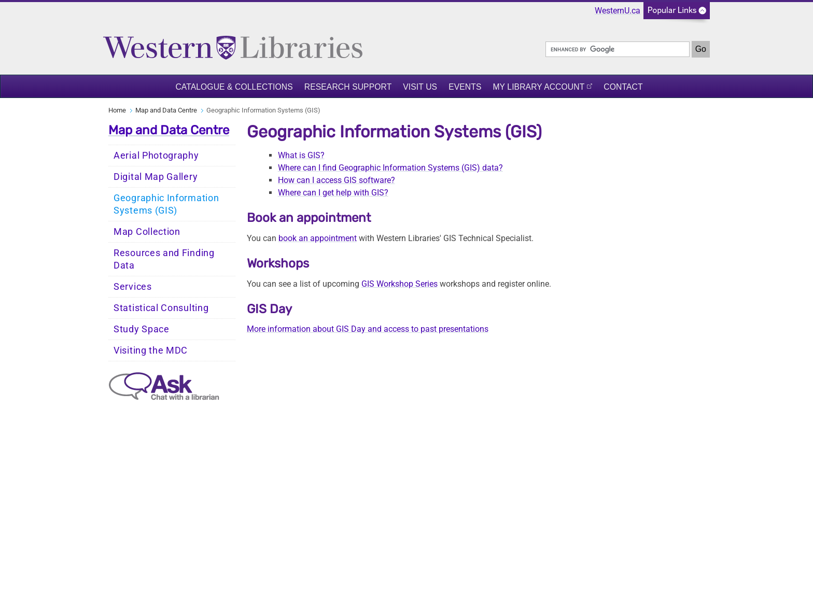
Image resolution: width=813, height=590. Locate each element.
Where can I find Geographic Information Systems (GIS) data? (390, 168)
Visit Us (420, 86)
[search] (617, 49)
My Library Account (538, 86)
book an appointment (317, 238)
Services (133, 287)
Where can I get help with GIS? (333, 193)
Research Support (348, 86)
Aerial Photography (156, 155)
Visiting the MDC (151, 350)
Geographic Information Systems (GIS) (166, 204)
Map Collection (147, 232)
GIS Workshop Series (399, 284)
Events (464, 86)
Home (117, 110)
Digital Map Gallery (156, 177)
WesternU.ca (617, 11)
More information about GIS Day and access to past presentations (367, 329)
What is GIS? (301, 155)
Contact (623, 86)
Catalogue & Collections (233, 86)
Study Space (142, 329)
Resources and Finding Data (164, 259)
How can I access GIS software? (336, 180)
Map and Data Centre (166, 110)
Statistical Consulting (161, 308)
